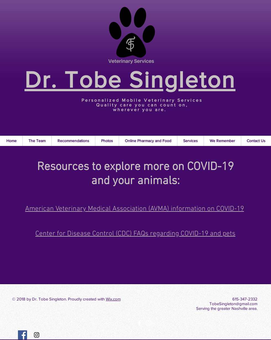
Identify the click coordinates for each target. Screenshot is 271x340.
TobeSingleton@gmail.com (233, 303)
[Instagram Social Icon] (36, 334)
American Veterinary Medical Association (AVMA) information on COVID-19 (134, 209)
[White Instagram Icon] (148, 323)
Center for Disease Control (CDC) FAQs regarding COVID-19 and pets (135, 234)
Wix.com (113, 299)
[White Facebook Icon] (139, 323)
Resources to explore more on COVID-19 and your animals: (135, 174)
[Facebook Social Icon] (22, 334)
